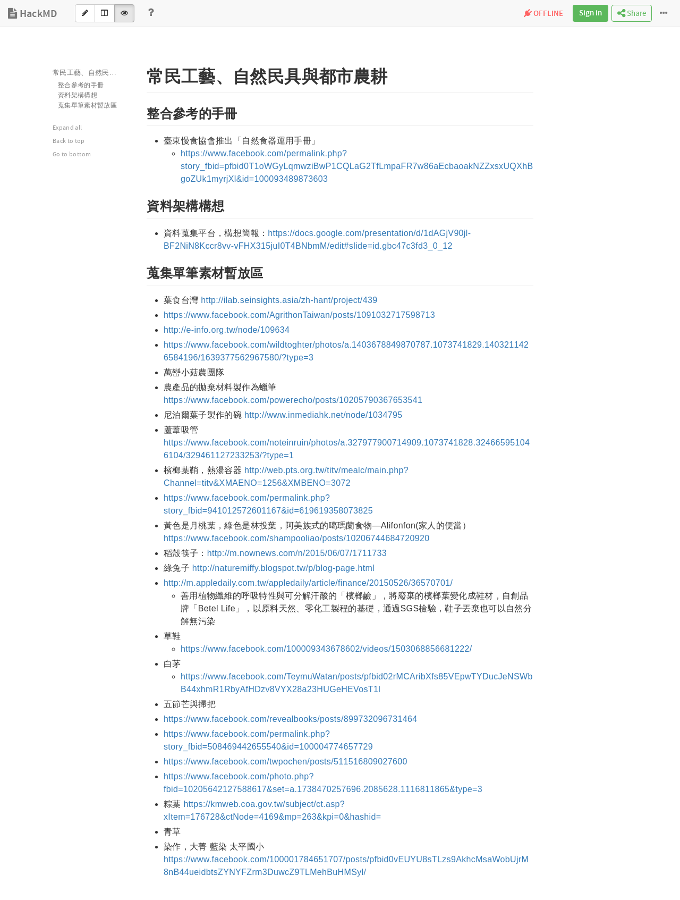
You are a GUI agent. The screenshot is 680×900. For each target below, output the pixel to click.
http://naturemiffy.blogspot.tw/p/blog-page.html (283, 568)
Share (631, 14)
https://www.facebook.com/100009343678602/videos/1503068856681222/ (326, 648)
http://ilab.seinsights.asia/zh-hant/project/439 (289, 300)
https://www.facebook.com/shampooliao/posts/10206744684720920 (296, 538)
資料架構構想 (77, 95)
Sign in (590, 13)
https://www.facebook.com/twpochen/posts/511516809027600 (285, 761)
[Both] (105, 13)
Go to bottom (72, 154)
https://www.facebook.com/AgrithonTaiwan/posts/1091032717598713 (299, 314)
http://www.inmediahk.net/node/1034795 (323, 414)
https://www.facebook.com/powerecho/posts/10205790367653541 (293, 400)
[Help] (150, 13)
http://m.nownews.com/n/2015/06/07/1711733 (297, 553)
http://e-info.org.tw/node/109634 (227, 329)
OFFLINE (543, 14)
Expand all (67, 128)
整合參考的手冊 (81, 85)
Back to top (69, 141)
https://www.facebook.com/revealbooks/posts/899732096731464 (291, 719)
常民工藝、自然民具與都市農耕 (93, 73)
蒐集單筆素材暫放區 (87, 106)
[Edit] (85, 13)
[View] (124, 13)
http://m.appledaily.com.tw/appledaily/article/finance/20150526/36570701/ (308, 582)
